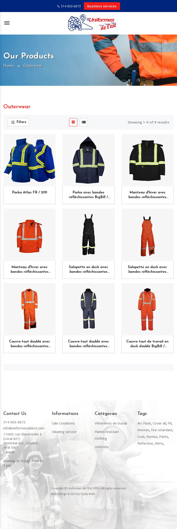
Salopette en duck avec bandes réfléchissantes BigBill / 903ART (88, 270)
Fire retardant (161, 430)
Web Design (59, 494)
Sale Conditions (63, 423)
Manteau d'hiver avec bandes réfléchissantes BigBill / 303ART (147, 195)
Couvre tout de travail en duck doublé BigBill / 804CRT (147, 344)
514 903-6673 (71, 6)
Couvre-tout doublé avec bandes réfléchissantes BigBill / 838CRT (29, 344)
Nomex (151, 436)
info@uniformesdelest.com (23, 428)
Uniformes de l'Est (80, 488)
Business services (102, 6)
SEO (73, 494)
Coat (141, 436)
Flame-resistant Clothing (107, 435)
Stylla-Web (87, 494)
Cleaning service (64, 431)
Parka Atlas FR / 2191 (29, 192)
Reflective (145, 443)
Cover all (159, 423)
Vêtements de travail (111, 423)
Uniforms (102, 447)
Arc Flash (144, 423)
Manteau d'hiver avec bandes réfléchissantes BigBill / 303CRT (29, 270)
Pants (163, 436)
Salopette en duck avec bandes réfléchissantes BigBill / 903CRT (147, 270)
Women (143, 430)
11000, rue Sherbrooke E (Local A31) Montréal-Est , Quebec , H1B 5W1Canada (22, 443)
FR (170, 423)
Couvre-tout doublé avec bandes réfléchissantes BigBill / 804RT (88, 344)
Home (8, 66)
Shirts (159, 443)
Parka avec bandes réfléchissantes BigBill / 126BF (88, 195)
